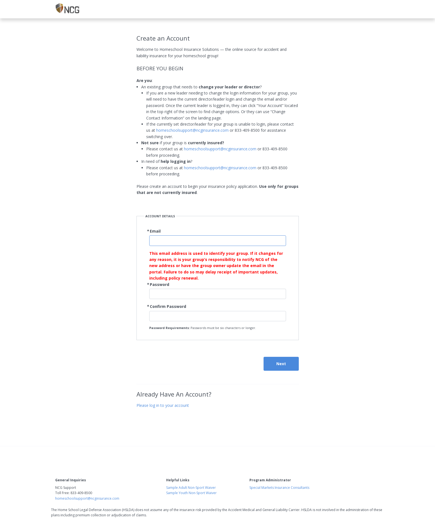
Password (159, 284)
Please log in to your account (162, 405)
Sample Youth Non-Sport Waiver (191, 492)
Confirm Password (168, 306)
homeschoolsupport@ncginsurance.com (192, 130)
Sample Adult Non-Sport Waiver (191, 487)
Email (155, 231)
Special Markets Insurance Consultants (279, 487)
